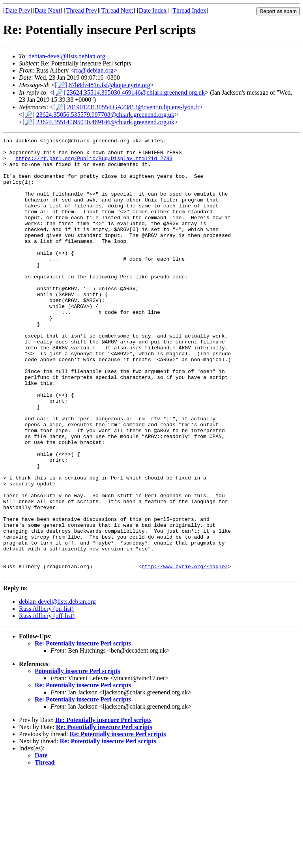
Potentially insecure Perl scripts (77, 758)
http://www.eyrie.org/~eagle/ (185, 652)
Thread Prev (81, 10)
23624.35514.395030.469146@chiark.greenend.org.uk (136, 92)
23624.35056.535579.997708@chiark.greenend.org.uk (105, 114)
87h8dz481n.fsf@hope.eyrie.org (109, 85)
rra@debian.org (94, 70)
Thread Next (117, 10)
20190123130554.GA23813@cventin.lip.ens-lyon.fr (133, 107)
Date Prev (17, 10)
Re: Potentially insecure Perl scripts (83, 731)
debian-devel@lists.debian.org (66, 56)
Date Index (153, 10)
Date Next (47, 10)
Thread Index (189, 10)
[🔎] (61, 85)
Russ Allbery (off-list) (47, 703)
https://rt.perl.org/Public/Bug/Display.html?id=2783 (93, 162)
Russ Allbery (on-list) (46, 696)
